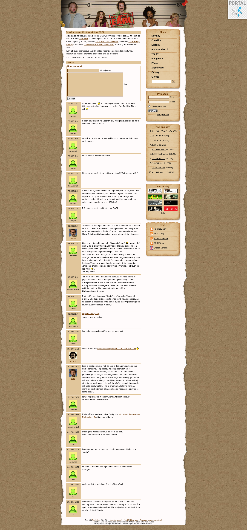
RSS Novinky (160, 229)
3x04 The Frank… (160, 154)
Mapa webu (134, 525)
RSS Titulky (159, 234)
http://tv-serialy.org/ (91, 318)
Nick (161, 97)
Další (163, 213)
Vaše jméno (89, 70)
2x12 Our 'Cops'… (160, 131)
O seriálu (156, 40)
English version (160, 248)
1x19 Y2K (156, 136)
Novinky (156, 35)
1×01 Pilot (83, 38)
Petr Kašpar (96, 525)
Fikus (73, 383)
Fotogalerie (157, 58)
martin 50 (73, 366)
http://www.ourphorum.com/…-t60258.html (116, 353)
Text (97, 86)
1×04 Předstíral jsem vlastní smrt (99, 44)
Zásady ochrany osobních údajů (151, 525)
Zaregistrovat (163, 114)
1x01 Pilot (156, 140)
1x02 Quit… (157, 163)
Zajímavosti (158, 67)
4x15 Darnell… (159, 149)
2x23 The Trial (158, 167)
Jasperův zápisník (116, 525)
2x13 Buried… (158, 158)
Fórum (155, 63)
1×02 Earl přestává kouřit (106, 41)
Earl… (155, 145)
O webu (156, 77)
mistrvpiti (73, 243)
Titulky (155, 54)
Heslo (161, 102)
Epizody (156, 45)
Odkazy (155, 72)
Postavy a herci (160, 49)
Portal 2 (126, 525)
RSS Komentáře (161, 238)
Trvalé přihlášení (157, 106)
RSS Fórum (159, 243)
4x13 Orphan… (159, 172)
